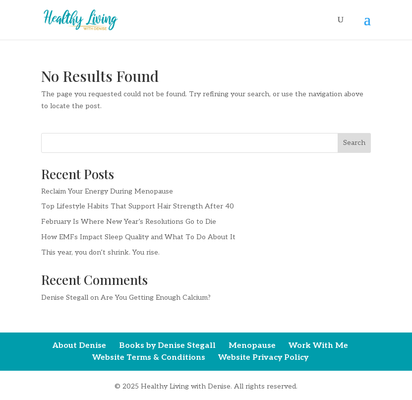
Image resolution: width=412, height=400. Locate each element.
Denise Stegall (64, 297)
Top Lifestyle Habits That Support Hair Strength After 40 (137, 206)
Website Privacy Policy (263, 357)
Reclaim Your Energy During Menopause (107, 191)
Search (354, 142)
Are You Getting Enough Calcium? (156, 297)
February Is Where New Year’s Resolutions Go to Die (128, 221)
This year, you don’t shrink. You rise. (100, 252)
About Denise (79, 345)
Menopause (252, 345)
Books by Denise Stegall (167, 345)
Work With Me (318, 345)
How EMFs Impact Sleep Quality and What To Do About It (138, 237)
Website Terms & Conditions (148, 357)
